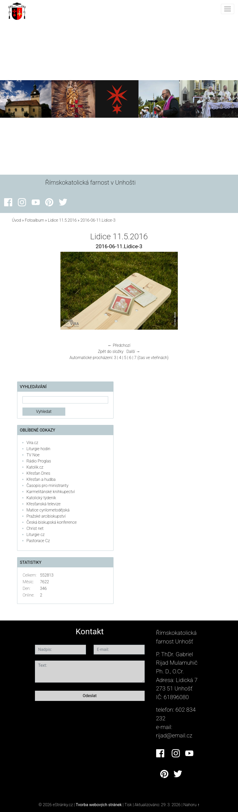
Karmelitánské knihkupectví (51, 491)
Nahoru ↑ (191, 804)
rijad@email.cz (174, 735)
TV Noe (33, 454)
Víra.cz (32, 442)
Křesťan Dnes (38, 473)
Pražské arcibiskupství (46, 516)
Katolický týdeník (41, 497)
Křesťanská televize (44, 503)
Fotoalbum (34, 220)
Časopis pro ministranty (48, 485)
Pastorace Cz (38, 540)
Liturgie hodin (39, 448)
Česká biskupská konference (52, 522)
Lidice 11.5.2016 (62, 220)
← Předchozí (119, 345)
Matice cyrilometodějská (48, 510)
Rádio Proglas (39, 461)
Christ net (35, 528)
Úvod (16, 220)
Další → (133, 351)
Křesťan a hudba (41, 479)
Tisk (128, 804)
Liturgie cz (36, 534)
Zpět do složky (110, 351)
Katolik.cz (35, 467)
